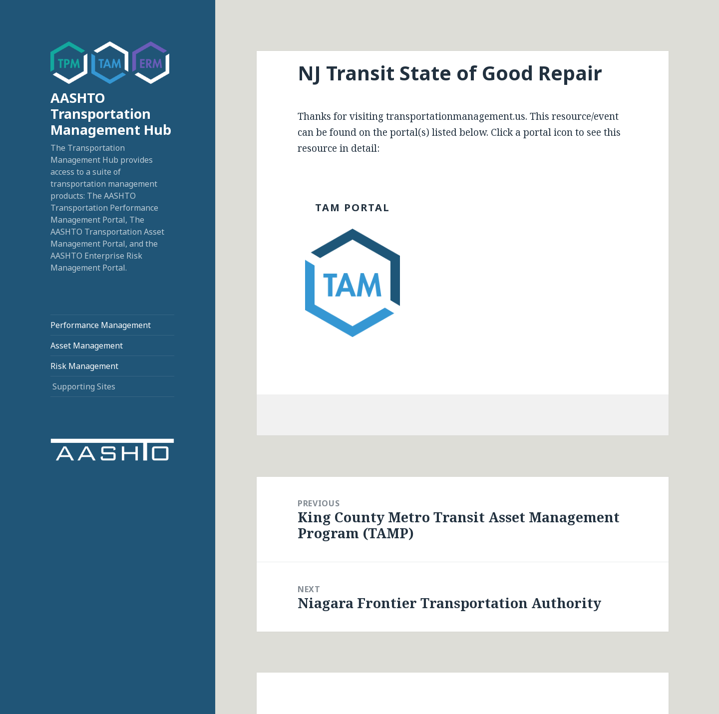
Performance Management (100, 325)
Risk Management (84, 365)
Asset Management (86, 345)
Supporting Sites (83, 386)
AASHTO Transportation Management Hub (110, 113)
